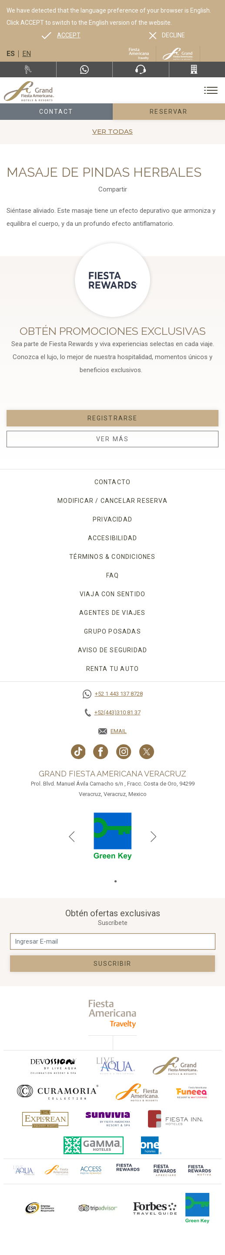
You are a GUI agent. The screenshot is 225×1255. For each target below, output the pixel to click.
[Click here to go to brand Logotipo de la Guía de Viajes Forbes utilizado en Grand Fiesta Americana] (155, 1208)
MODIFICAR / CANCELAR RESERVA (112, 500)
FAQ (112, 575)
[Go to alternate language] (61, 35)
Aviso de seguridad (113, 650)
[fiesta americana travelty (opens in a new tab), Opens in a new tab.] (112, 1013)
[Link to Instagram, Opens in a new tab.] (123, 751)
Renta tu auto (112, 668)
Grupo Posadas (112, 631)
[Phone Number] (140, 69)
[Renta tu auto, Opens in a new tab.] (28, 69)
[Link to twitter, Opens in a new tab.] (146, 751)
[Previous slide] (72, 836)
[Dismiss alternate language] (167, 35)
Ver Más (112, 439)
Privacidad (112, 519)
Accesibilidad (113, 538)
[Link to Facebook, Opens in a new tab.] (100, 751)
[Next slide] (153, 836)
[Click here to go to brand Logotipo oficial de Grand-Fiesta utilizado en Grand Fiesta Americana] (175, 1066)
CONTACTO (112, 482)
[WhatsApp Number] (84, 69)
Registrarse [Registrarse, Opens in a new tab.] (112, 418)
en (26, 54)
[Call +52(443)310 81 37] (197, 69)
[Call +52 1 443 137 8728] (112, 694)
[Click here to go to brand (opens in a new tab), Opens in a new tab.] (53, 1066)
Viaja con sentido (112, 594)
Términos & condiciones (112, 556)
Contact (56, 111)
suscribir (113, 963)
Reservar (169, 111)
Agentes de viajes (112, 612)
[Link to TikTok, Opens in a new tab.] (78, 751)
